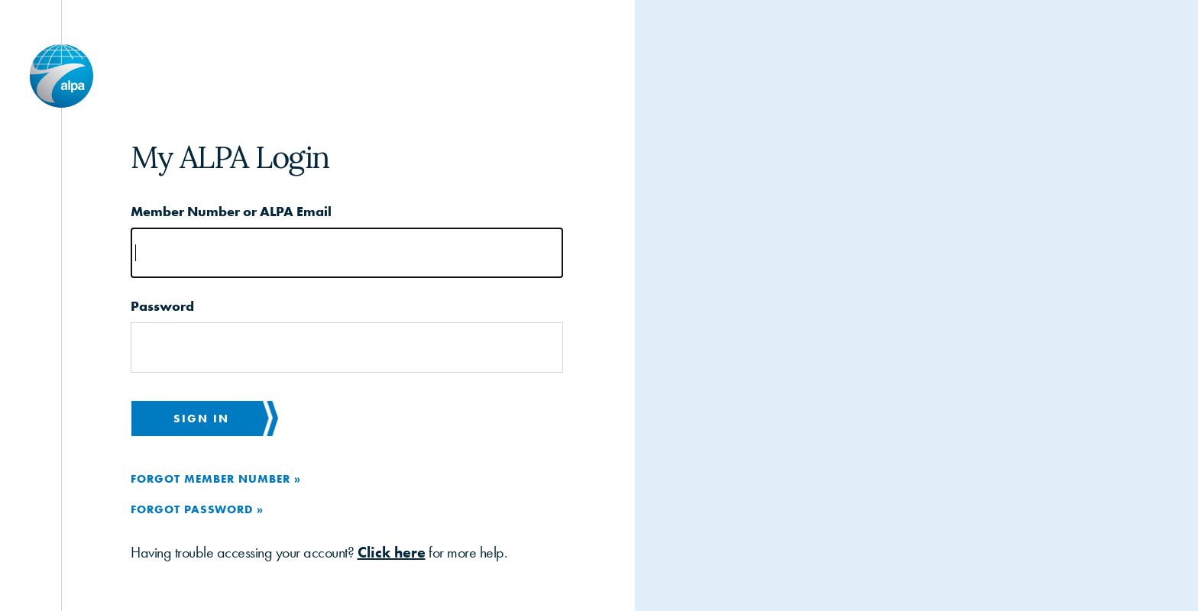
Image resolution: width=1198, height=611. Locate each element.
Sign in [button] (201, 418)
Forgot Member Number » (216, 478)
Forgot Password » (197, 509)
